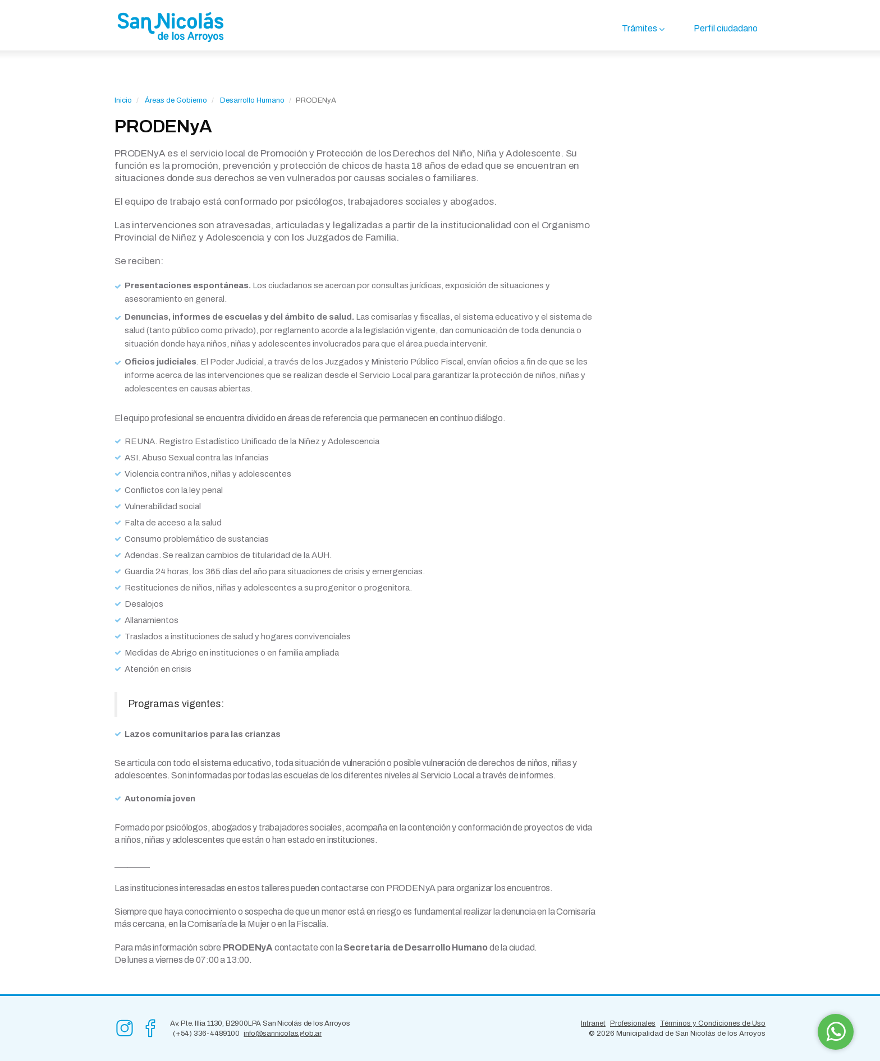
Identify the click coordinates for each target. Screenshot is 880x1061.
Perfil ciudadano (726, 28)
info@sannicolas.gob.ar (283, 1033)
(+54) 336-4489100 (206, 1033)
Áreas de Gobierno (176, 100)
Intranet (593, 1023)
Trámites (639, 28)
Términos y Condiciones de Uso (713, 1023)
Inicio (123, 100)
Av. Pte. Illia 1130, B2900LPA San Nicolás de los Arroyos (260, 1023)
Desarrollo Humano (252, 100)
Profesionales (633, 1023)
